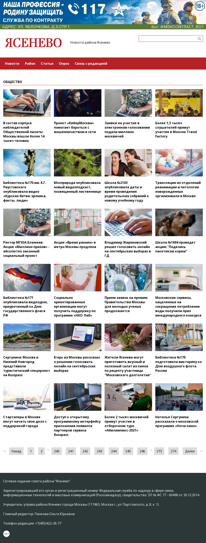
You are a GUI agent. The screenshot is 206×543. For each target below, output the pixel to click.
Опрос (64, 63)
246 (142, 451)
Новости (12, 63)
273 (159, 451)
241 (71, 451)
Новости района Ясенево (90, 42)
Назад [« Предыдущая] (16, 451)
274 (173, 451)
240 (56, 451)
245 (128, 451)
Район (30, 63)
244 (113, 451)
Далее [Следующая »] (190, 451)
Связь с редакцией (91, 63)
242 (85, 451)
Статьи (47, 63)
